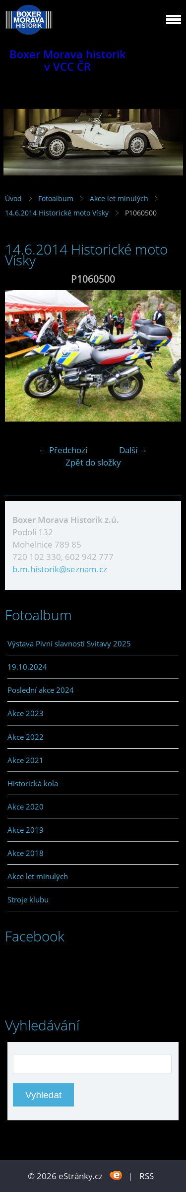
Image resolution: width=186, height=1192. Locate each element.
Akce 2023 (25, 713)
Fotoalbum (55, 198)
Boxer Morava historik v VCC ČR (67, 60)
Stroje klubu (28, 899)
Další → (133, 450)
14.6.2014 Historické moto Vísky (58, 212)
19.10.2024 (27, 667)
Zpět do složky (93, 462)
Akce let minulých (119, 198)
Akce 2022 (25, 737)
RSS (146, 1176)
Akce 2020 (25, 806)
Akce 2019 (25, 830)
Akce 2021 (25, 760)
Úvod (13, 198)
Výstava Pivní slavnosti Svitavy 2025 (69, 643)
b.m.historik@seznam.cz (59, 569)
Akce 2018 (25, 853)
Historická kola (32, 783)
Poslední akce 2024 (40, 690)
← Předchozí (63, 450)
